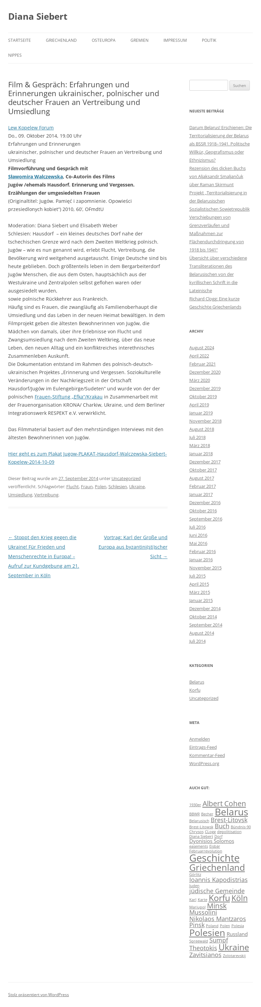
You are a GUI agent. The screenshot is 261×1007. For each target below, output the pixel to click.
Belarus (196, 682)
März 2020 (199, 380)
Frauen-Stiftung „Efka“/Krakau (69, 396)
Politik (209, 40)
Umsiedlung (20, 495)
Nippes (15, 55)
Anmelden (199, 739)
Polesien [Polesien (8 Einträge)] (207, 932)
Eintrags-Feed (203, 747)
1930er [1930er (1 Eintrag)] (195, 804)
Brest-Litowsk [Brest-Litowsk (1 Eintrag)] (201, 827)
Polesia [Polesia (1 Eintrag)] (237, 925)
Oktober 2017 (203, 470)
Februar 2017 (202, 486)
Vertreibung (46, 495)
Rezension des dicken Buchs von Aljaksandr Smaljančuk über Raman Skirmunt (217, 176)
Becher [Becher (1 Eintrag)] (207, 814)
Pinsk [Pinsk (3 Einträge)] (197, 925)
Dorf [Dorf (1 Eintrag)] (218, 836)
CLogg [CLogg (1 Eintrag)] (210, 831)
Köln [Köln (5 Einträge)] (239, 898)
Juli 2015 (197, 576)
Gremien (139, 40)
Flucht (72, 486)
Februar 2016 (202, 551)
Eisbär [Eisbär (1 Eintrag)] (214, 846)
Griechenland (61, 40)
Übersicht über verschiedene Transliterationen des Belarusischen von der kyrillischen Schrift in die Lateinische (218, 274)
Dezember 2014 (205, 608)
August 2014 (201, 633)
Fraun (87, 486)
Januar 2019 (201, 413)
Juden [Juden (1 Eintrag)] (194, 885)
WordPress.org (204, 763)
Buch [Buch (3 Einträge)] (222, 826)
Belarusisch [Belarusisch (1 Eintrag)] (199, 820)
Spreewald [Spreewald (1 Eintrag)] (198, 941)
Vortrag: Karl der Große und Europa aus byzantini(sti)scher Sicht (133, 547)
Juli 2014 (197, 641)
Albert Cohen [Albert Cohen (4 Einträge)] (224, 803)
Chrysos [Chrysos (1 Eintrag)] (196, 831)
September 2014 (205, 625)
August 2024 (201, 347)
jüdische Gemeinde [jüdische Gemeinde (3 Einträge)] (217, 891)
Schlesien (117, 486)
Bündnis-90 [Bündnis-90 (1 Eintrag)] (241, 827)
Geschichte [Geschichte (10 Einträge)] (214, 858)
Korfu (195, 690)
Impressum (175, 40)
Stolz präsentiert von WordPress (38, 994)
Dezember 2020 (205, 372)
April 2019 (199, 405)
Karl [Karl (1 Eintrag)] (192, 899)
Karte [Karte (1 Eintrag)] (202, 899)
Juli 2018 (197, 437)
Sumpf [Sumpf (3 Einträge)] (218, 940)
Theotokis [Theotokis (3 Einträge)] (203, 948)
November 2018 (205, 421)
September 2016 (205, 519)
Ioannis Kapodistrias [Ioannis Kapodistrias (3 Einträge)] (218, 880)
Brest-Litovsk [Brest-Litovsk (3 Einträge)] (229, 820)
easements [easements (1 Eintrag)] (198, 846)
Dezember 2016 (205, 502)
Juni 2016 (198, 535)
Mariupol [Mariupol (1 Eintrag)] (197, 907)
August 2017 (201, 478)
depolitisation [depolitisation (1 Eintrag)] (229, 831)
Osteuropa (104, 40)
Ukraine (137, 486)
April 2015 (199, 584)
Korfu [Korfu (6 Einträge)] (219, 897)
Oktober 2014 (203, 617)
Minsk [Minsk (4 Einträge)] (217, 906)
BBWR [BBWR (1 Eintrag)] (194, 814)
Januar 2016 (201, 559)
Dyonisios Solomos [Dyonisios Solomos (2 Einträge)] (211, 840)
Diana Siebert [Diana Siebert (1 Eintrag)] (201, 836)
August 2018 (201, 429)
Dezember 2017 (205, 462)
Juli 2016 (197, 527)
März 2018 (199, 445)
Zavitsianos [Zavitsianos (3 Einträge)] (205, 955)
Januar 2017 (201, 494)
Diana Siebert (37, 16)
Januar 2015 (201, 600)
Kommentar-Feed (207, 755)
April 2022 (199, 356)
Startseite (19, 40)
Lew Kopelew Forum (31, 127)
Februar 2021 (202, 364)
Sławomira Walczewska (35, 176)
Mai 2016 (198, 543)
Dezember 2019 (205, 388)
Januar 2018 (201, 453)
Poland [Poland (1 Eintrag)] (212, 925)
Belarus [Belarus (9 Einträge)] (231, 811)
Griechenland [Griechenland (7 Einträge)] (217, 867)
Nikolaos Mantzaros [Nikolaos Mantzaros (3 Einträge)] (217, 919)
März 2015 (199, 592)
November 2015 (205, 568)
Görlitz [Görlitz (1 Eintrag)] (195, 874)
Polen (100, 486)
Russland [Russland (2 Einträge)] (237, 934)
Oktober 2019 (203, 396)
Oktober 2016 (203, 511)
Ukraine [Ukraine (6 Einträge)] (234, 947)
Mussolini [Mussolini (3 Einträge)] (203, 912)
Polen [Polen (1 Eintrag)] (225, 925)
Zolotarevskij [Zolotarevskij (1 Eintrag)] (234, 955)
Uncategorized (126, 478)
